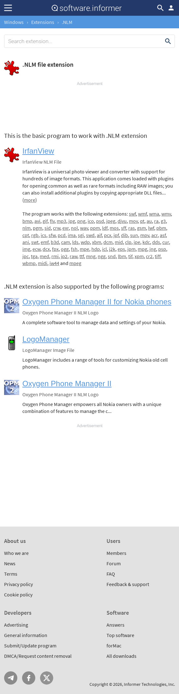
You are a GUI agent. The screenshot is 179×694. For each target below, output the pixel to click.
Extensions (42, 22)
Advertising (16, 625)
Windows (14, 22)
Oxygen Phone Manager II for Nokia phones (96, 301)
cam (65, 242)
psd (100, 221)
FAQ (111, 574)
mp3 (61, 221)
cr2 (149, 256)
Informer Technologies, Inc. (149, 684)
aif (99, 235)
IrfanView (38, 151)
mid (119, 242)
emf (45, 242)
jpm (131, 249)
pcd (62, 235)
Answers (115, 625)
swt (34, 242)
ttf (81, 256)
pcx (107, 235)
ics (43, 235)
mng (90, 256)
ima (72, 235)
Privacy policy (18, 584)
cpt (25, 235)
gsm (141, 228)
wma (154, 214)
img (26, 249)
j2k (112, 249)
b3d (55, 242)
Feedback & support (128, 584)
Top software (120, 635)
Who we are (16, 553)
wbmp (29, 263)
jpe (137, 242)
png (81, 221)
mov (133, 221)
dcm (108, 242)
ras (131, 228)
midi (42, 263)
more (29, 200)
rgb (34, 235)
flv (52, 221)
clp (128, 242)
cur (165, 242)
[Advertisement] (89, 105)
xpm (139, 256)
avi (37, 221)
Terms (10, 574)
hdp (95, 249)
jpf (116, 235)
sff (123, 228)
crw (56, 228)
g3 (163, 221)
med (44, 256)
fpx (55, 249)
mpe (84, 249)
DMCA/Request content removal (38, 656)
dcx (46, 249)
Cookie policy (18, 594)
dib (124, 235)
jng (152, 249)
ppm (95, 228)
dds (156, 242)
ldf (104, 228)
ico (91, 221)
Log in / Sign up (171, 8)
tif (130, 256)
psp (162, 249)
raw (73, 256)
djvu (122, 221)
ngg (102, 256)
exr (65, 228)
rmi (55, 256)
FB (28, 678)
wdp (85, 242)
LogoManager (45, 339)
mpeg (75, 263)
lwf (151, 228)
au (149, 221)
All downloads (121, 656)
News (9, 563)
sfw (52, 235)
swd (90, 235)
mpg (142, 249)
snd (112, 256)
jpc (25, 256)
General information (25, 635)
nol (74, 228)
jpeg (110, 221)
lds (75, 242)
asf (163, 235)
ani (25, 242)
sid (47, 228)
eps (121, 249)
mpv (144, 235)
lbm (122, 256)
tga (34, 256)
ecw (36, 249)
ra (156, 221)
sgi (81, 235)
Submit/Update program (30, 645)
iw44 (54, 263)
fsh (74, 249)
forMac (114, 645)
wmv (166, 214)
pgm (37, 228)
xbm (96, 242)
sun (134, 235)
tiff (157, 256)
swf (132, 214)
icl (104, 249)
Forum (114, 563)
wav (84, 228)
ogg (65, 249)
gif (45, 221)
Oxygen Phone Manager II (67, 383)
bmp (27, 221)
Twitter (46, 678)
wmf (142, 214)
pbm (161, 228)
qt (142, 221)
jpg (71, 221)
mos (114, 228)
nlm (26, 228)
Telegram (10, 678)
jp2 (64, 256)
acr (154, 235)
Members (116, 553)
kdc (146, 242)
